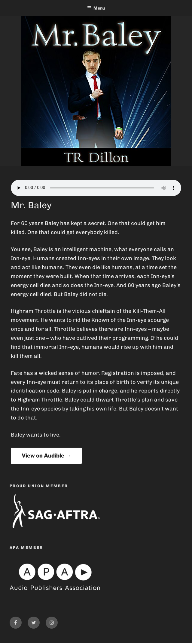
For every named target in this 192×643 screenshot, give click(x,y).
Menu (96, 7)
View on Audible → (46, 455)
